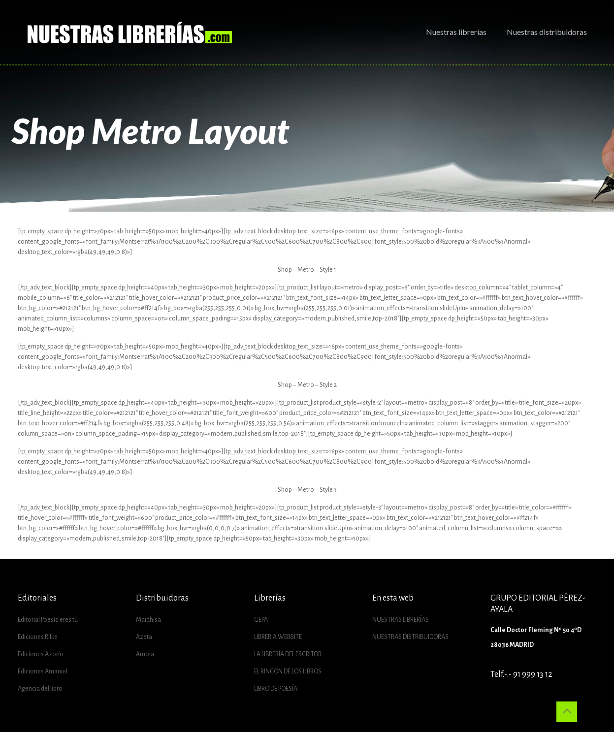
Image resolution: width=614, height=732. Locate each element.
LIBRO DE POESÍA (275, 688)
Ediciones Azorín (40, 654)
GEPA (261, 619)
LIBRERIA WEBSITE (278, 637)
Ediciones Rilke (38, 637)
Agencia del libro (40, 688)
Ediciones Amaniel (42, 671)
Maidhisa (148, 619)
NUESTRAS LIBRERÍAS (400, 619)
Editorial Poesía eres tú (48, 619)
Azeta (144, 637)
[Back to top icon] (566, 711)
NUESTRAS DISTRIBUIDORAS (410, 637)
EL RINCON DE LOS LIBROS (288, 671)
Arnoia (145, 654)
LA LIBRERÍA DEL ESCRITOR (288, 654)
